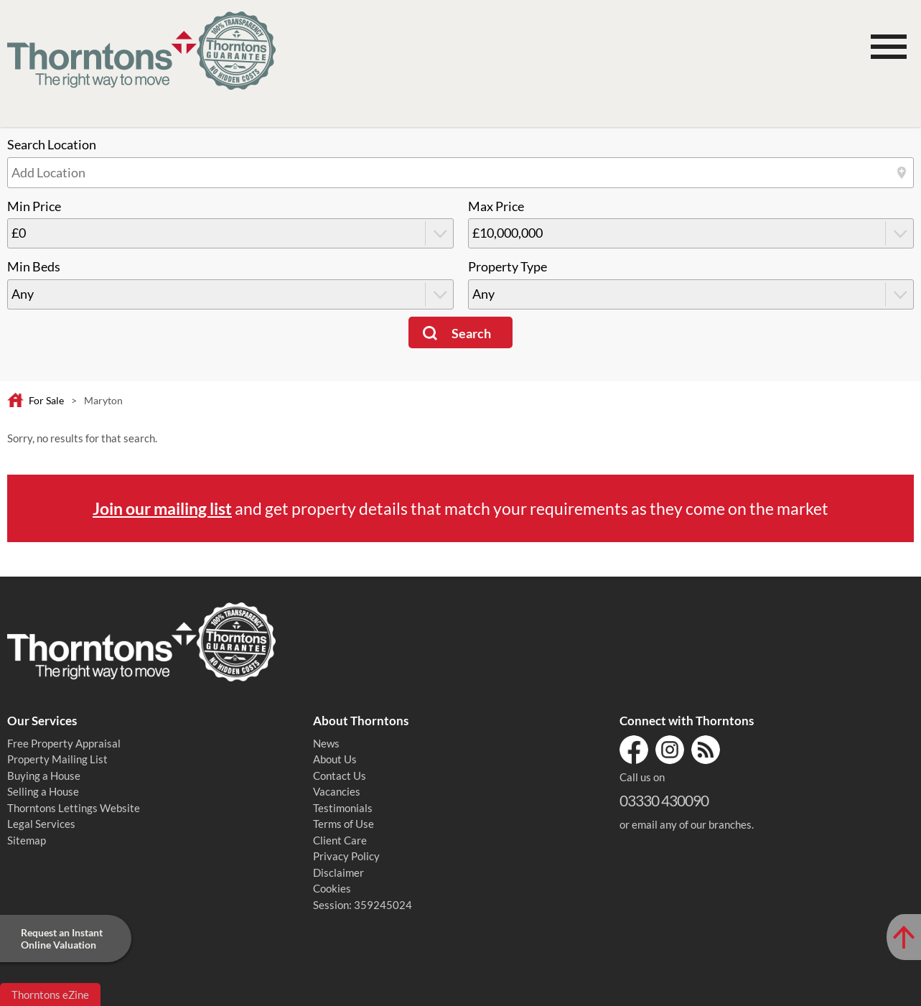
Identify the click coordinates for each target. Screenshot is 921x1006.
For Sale (46, 400)
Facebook (634, 749)
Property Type (507, 266)
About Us (335, 759)
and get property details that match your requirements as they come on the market (460, 508)
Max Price (496, 206)
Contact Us (339, 775)
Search (471, 333)
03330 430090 (664, 800)
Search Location (51, 144)
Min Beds (33, 266)
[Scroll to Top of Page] (904, 937)
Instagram (669, 749)
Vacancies (336, 791)
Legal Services (41, 823)
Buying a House (43, 775)
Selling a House (43, 791)
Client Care (340, 840)
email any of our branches (692, 824)
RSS (705, 749)
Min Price (34, 206)
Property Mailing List (57, 759)
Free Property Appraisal (64, 743)
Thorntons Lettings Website (73, 807)
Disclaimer (338, 872)
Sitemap (26, 840)
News (326, 743)
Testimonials (343, 807)
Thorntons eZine (50, 994)
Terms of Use (343, 823)
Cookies (332, 888)
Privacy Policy (346, 855)
